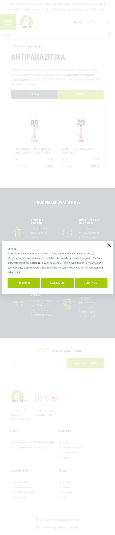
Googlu (37, 263)
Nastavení (57, 282)
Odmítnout (91, 282)
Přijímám (23, 282)
